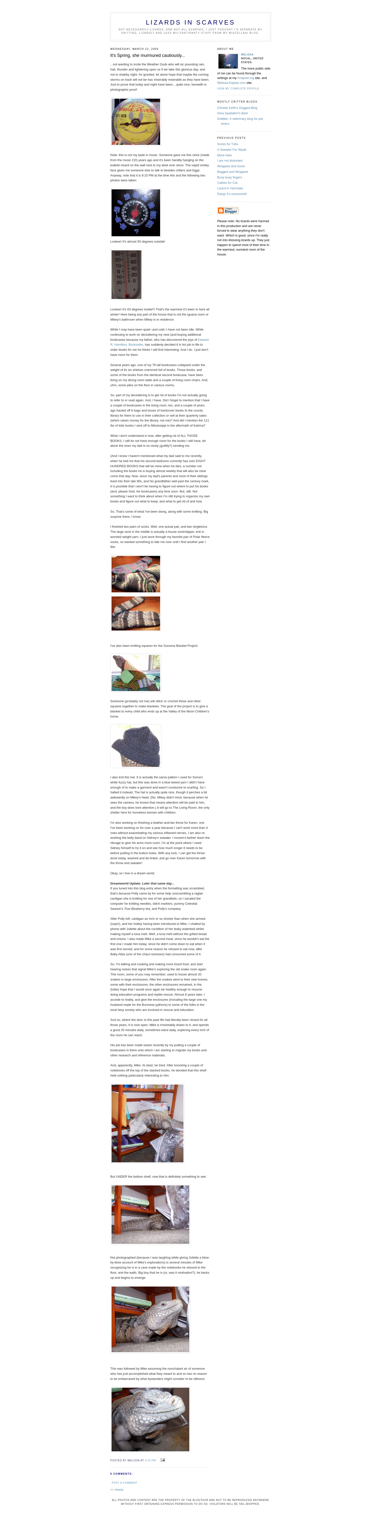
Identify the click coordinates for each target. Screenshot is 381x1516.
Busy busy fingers (229, 177)
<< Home (116, 1489)
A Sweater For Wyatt (231, 149)
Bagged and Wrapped (232, 172)
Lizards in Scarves (190, 22)
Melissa (247, 54)
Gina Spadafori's (232, 113)
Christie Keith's (237, 108)
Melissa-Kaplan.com (231, 83)
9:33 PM (150, 1460)
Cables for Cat (227, 182)
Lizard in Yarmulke (230, 188)
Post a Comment (124, 1482)
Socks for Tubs (227, 144)
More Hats (224, 155)
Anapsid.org (246, 78)
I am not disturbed (229, 160)
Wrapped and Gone (231, 166)
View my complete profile (238, 88)
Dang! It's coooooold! (232, 194)
